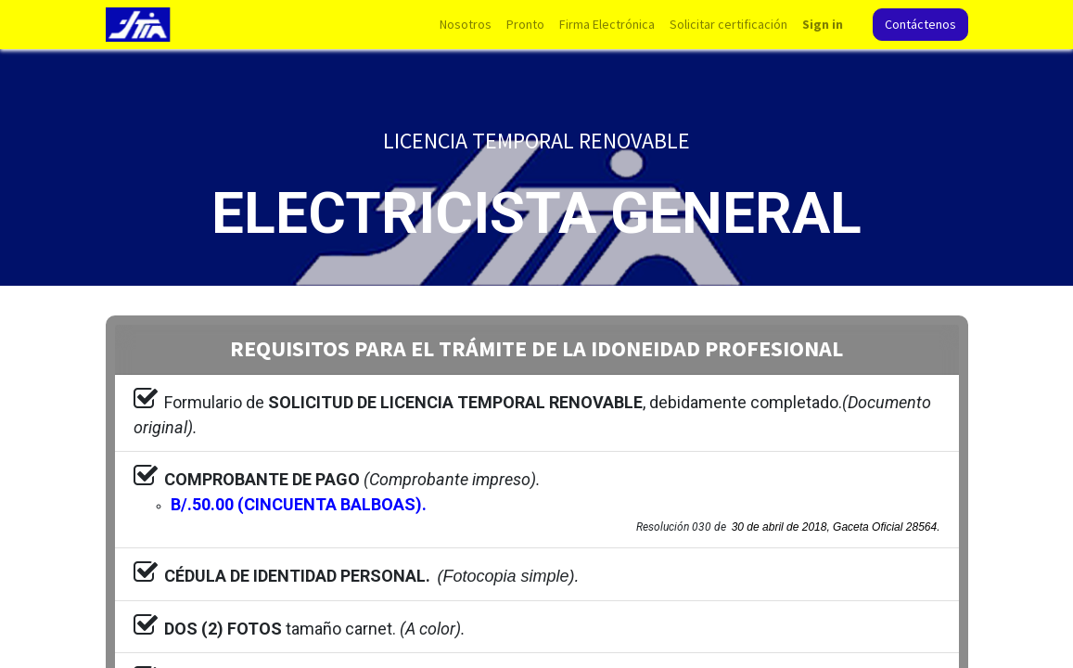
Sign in (822, 24)
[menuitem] (465, 24)
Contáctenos (920, 24)
